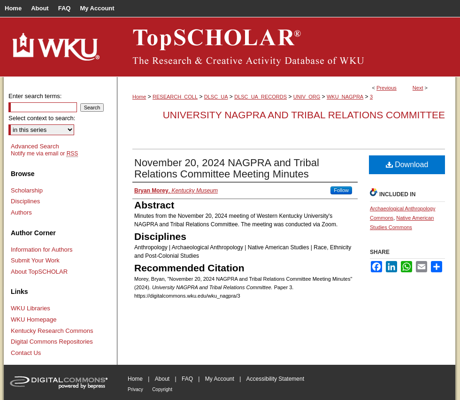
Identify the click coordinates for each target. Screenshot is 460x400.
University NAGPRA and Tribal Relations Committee (304, 114)
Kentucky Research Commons (52, 330)
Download (407, 165)
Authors (21, 212)
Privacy (135, 389)
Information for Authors (42, 249)
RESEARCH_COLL (175, 97)
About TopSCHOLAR (39, 271)
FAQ (187, 379)
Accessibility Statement (275, 379)
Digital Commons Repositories (52, 341)
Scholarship (27, 190)
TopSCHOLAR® (286, 47)
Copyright (162, 389)
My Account (219, 379)
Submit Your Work (35, 260)
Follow (341, 190)
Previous (386, 88)
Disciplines (25, 201)
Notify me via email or (44, 153)
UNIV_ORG (306, 97)
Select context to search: (41, 118)
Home (139, 97)
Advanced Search (35, 146)
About (162, 379)
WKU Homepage (34, 319)
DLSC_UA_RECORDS (260, 97)
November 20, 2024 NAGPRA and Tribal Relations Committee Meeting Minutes (226, 168)
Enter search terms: (34, 96)
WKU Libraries (30, 308)
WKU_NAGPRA (345, 97)
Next (418, 88)
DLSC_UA (216, 97)
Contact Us (26, 352)
